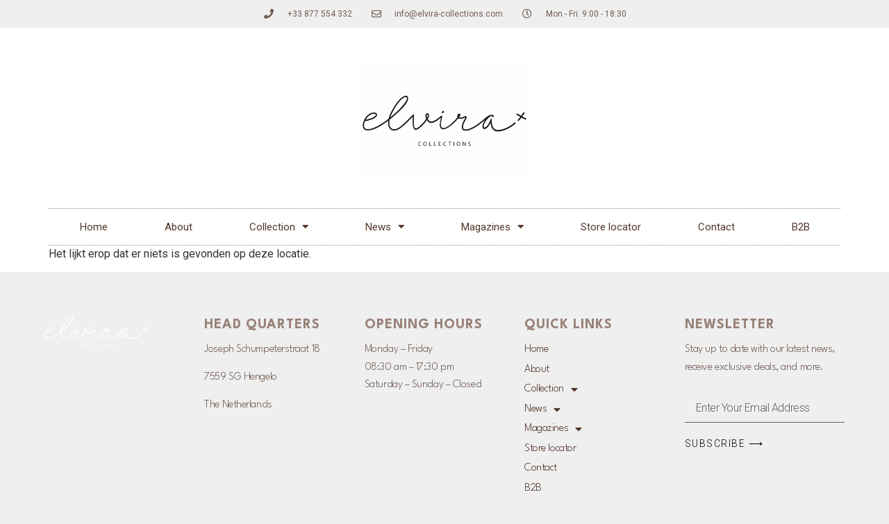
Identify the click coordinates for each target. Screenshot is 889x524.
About (178, 227)
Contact (716, 227)
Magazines (492, 226)
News (384, 226)
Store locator (611, 227)
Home (94, 227)
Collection (278, 226)
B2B (801, 227)
